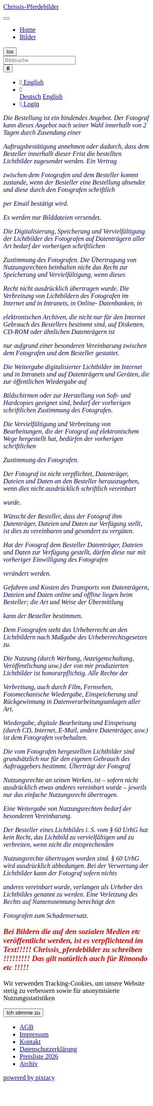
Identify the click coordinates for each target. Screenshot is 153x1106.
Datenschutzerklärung (48, 1049)
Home (27, 29)
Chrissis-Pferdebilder (31, 6)
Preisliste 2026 (39, 1056)
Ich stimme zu (23, 1013)
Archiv (29, 1063)
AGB (26, 1027)
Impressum (34, 1034)
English (52, 96)
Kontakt (30, 1041)
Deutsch (30, 96)
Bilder (28, 36)
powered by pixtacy (29, 1077)
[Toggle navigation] (6, 18)
